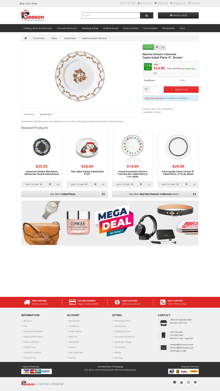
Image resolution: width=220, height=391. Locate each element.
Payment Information (33, 331)
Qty (146, 89)
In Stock (148, 47)
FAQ (25, 326)
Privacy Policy (29, 357)
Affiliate (118, 352)
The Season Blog (122, 320)
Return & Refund (31, 341)
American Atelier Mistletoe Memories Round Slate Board (42, 173)
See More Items (162, 194)
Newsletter (74, 341)
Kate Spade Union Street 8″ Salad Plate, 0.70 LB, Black (178, 173)
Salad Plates (70, 38)
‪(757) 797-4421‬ (176, 332)
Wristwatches (168, 28)
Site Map (118, 357)
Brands (72, 357)
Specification (46, 114)
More (182, 28)
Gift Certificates (76, 352)
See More (77, 194)
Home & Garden (130, 28)
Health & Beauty (110, 28)
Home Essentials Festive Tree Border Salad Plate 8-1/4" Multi (132, 174)
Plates (54, 38)
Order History (75, 331)
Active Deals (120, 326)
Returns (72, 347)
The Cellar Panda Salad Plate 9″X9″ (87, 173)
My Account (74, 320)
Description (29, 114)
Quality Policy (29, 347)
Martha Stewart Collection (94, 38)
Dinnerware (39, 38)
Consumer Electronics (67, 28)
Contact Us (74, 326)
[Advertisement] (110, 270)
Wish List (73, 336)
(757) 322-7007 (176, 335)
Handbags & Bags (90, 28)
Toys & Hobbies (150, 28)
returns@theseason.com (182, 347)
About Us (27, 320)
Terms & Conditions (32, 352)
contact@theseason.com (181, 344)
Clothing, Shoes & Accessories (38, 28)
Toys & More (120, 347)
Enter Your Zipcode (154, 98)
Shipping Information (33, 336)
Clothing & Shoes (122, 331)
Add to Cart (181, 89)
